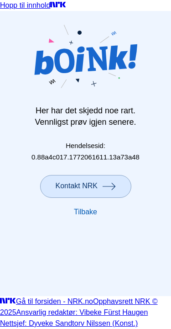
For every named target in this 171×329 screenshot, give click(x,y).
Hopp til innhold (25, 5)
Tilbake (85, 212)
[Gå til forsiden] (58, 5)
